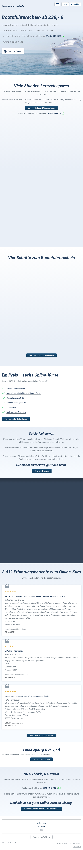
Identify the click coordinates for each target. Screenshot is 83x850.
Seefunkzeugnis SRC (15, 398)
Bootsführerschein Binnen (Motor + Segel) (23, 393)
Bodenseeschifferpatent (16, 412)
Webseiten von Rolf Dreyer (41, 837)
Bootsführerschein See (15, 388)
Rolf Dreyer (17, 843)
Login (65, 4)
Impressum (77, 846)
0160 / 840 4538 (53, 36)
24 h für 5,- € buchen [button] (41, 759)
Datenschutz (77, 843)
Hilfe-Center (41, 823)
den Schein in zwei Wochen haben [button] (41, 108)
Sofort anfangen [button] (13, 51)
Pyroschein (11, 407)
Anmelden (75, 4)
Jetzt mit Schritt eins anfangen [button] (41, 355)
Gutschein (41, 826)
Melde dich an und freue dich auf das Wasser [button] (41, 809)
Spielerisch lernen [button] (42, 471)
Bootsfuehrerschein (12, 6)
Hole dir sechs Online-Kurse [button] (16, 419)
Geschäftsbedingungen (63, 843)
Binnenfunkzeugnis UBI (16, 403)
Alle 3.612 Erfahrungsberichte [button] (41, 735)
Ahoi (41, 829)
